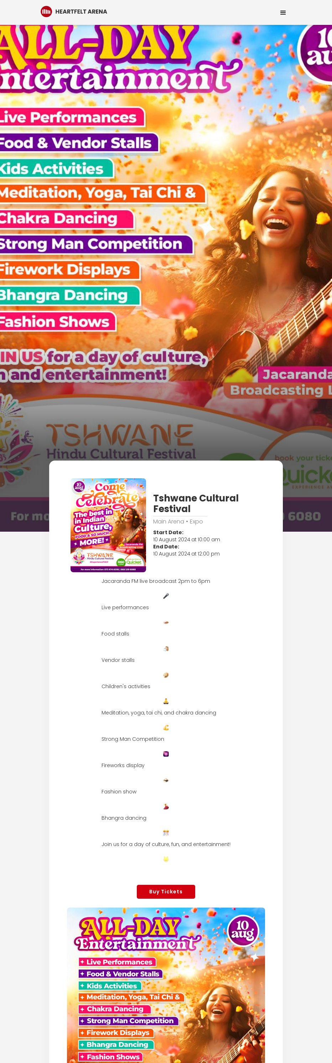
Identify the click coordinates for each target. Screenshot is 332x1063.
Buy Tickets (166, 891)
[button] (283, 12)
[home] (74, 11)
